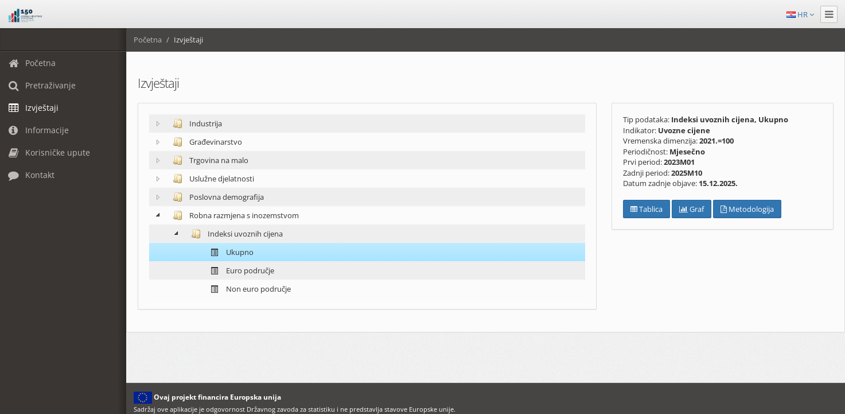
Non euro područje (248, 289)
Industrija (195, 123)
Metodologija (747, 209)
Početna (148, 39)
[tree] (367, 206)
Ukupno (229, 252)
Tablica (646, 209)
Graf (691, 209)
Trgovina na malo (208, 160)
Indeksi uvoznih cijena (234, 234)
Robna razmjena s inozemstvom (233, 215)
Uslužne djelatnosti (211, 178)
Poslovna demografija (216, 197)
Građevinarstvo (205, 142)
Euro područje (239, 271)
